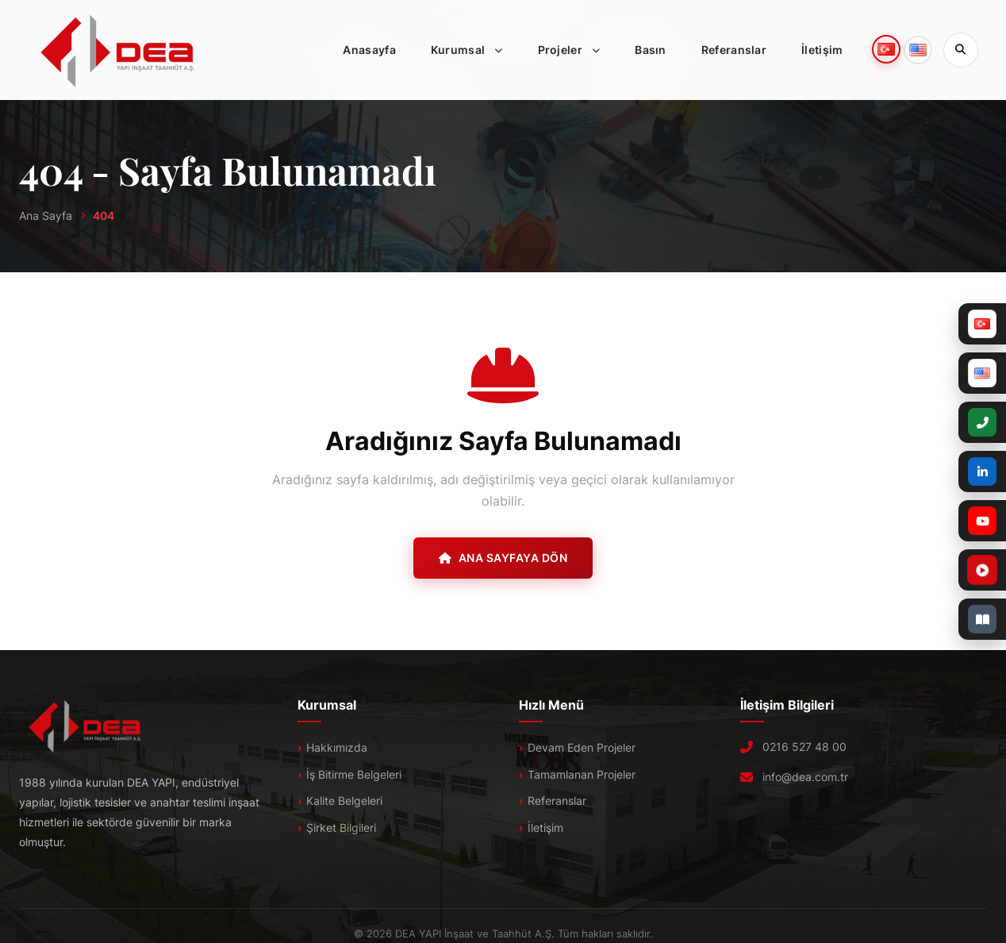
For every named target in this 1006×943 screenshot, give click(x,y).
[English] (982, 373)
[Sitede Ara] (960, 50)
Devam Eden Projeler (581, 747)
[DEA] (118, 50)
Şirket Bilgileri (341, 827)
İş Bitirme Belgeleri (353, 774)
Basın (650, 49)
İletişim (822, 49)
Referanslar (733, 49)
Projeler (574, 50)
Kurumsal (472, 50)
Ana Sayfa (45, 215)
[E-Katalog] (982, 619)
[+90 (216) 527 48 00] (982, 422)
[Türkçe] (982, 323)
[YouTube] (982, 520)
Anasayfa (369, 49)
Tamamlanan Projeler (581, 774)
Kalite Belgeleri (344, 800)
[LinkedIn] (982, 471)
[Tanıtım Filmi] (943, 570)
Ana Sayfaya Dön (503, 557)
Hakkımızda (336, 747)
